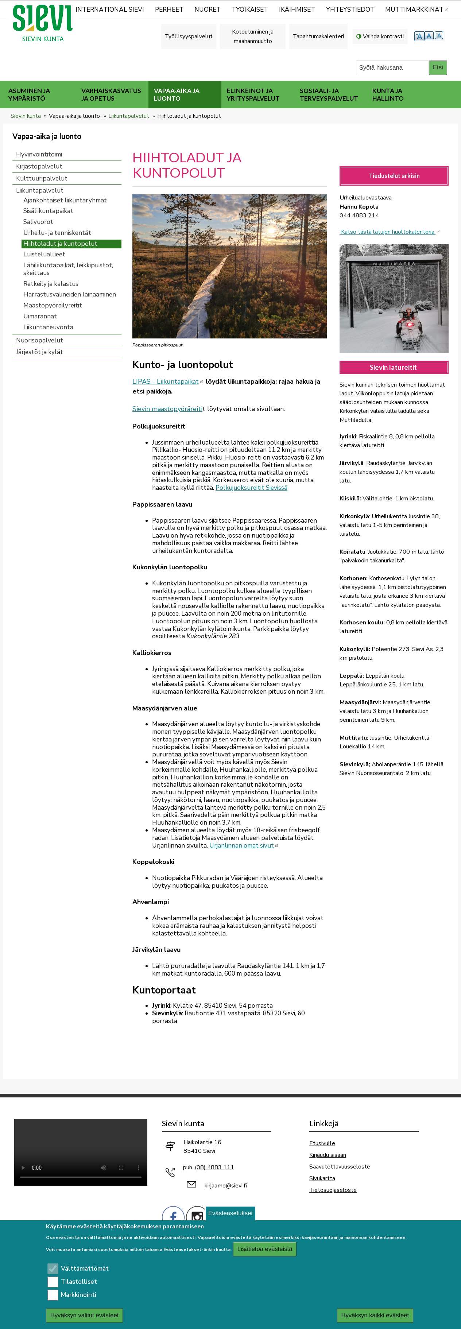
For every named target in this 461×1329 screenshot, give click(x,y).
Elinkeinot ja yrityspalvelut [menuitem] (253, 94)
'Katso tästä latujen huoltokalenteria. (390, 232)
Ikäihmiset (297, 9)
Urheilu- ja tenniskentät (57, 233)
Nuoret (207, 9)
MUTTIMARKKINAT (417, 9)
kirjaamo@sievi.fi (226, 1186)
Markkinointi (78, 1295)
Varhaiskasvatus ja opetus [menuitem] (111, 94)
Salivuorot (38, 222)
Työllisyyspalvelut (189, 36)
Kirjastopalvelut (39, 166)
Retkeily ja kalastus (50, 284)
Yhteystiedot (350, 9)
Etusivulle (322, 1143)
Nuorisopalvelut (39, 340)
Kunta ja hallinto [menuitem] (388, 94)
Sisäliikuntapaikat (48, 211)
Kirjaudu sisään (327, 1155)
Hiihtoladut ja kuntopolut (60, 244)
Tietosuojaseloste (333, 1190)
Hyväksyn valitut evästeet (84, 1315)
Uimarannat (40, 316)
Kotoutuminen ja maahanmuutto (253, 36)
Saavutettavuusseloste (339, 1166)
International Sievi (109, 9)
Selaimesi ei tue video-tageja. (80, 1152)
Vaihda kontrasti (383, 36)
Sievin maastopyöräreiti (167, 408)
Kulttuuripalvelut (41, 178)
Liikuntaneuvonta (48, 327)
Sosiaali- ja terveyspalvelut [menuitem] (329, 94)
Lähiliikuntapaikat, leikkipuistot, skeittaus (68, 269)
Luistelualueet (44, 254)
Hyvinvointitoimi (39, 154)
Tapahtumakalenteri (318, 36)
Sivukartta (322, 1178)
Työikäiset (250, 9)
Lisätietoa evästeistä (265, 1248)
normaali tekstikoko (430, 36)
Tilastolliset (79, 1282)
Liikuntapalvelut (128, 116)
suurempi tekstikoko (419, 36)
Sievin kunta (26, 116)
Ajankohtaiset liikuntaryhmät (65, 200)
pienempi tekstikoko (440, 36)
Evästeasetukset (230, 1213)
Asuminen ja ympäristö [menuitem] (29, 94)
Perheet (169, 9)
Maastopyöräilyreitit (52, 305)
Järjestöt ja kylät (39, 352)
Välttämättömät (85, 1268)
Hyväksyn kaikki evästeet (375, 1315)
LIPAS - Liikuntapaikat (168, 381)
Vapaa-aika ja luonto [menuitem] (176, 94)
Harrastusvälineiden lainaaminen (69, 294)
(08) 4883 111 (214, 1167)
